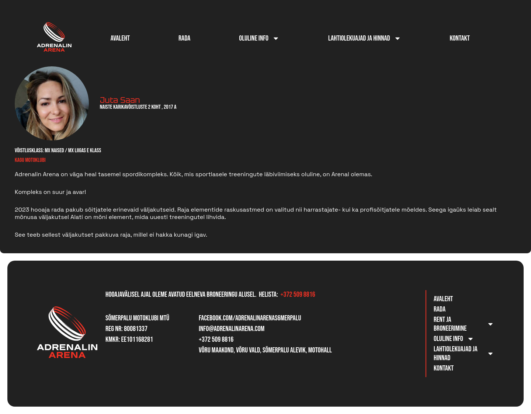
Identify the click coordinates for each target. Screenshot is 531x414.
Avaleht (120, 38)
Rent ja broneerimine (464, 324)
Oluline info (259, 38)
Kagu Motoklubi (30, 160)
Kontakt (460, 38)
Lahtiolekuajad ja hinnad (364, 38)
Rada (184, 38)
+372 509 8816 (297, 294)
